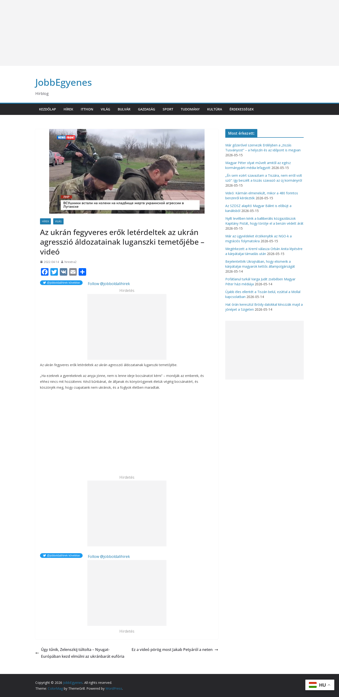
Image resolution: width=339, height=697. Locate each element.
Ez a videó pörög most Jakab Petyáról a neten (175, 649)
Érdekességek (242, 109)
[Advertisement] (141, 33)
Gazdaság (146, 109)
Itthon (87, 109)
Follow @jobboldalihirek (108, 283)
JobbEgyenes (63, 82)
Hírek (68, 109)
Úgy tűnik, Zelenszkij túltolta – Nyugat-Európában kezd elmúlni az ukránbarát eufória (79, 653)
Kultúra (214, 109)
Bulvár (124, 109)
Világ (105, 109)
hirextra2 (71, 262)
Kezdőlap (47, 109)
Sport (168, 109)
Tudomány (190, 109)
